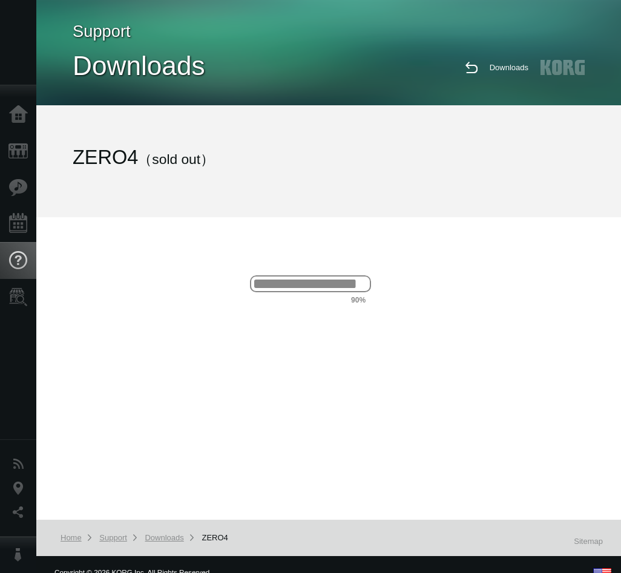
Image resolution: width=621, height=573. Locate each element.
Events (21, 224)
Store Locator (21, 297)
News (21, 464)
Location (21, 488)
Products (21, 151)
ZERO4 (215, 537)
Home (21, 115)
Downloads (509, 67)
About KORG (21, 555)
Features (21, 187)
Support (21, 261)
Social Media (21, 512)
